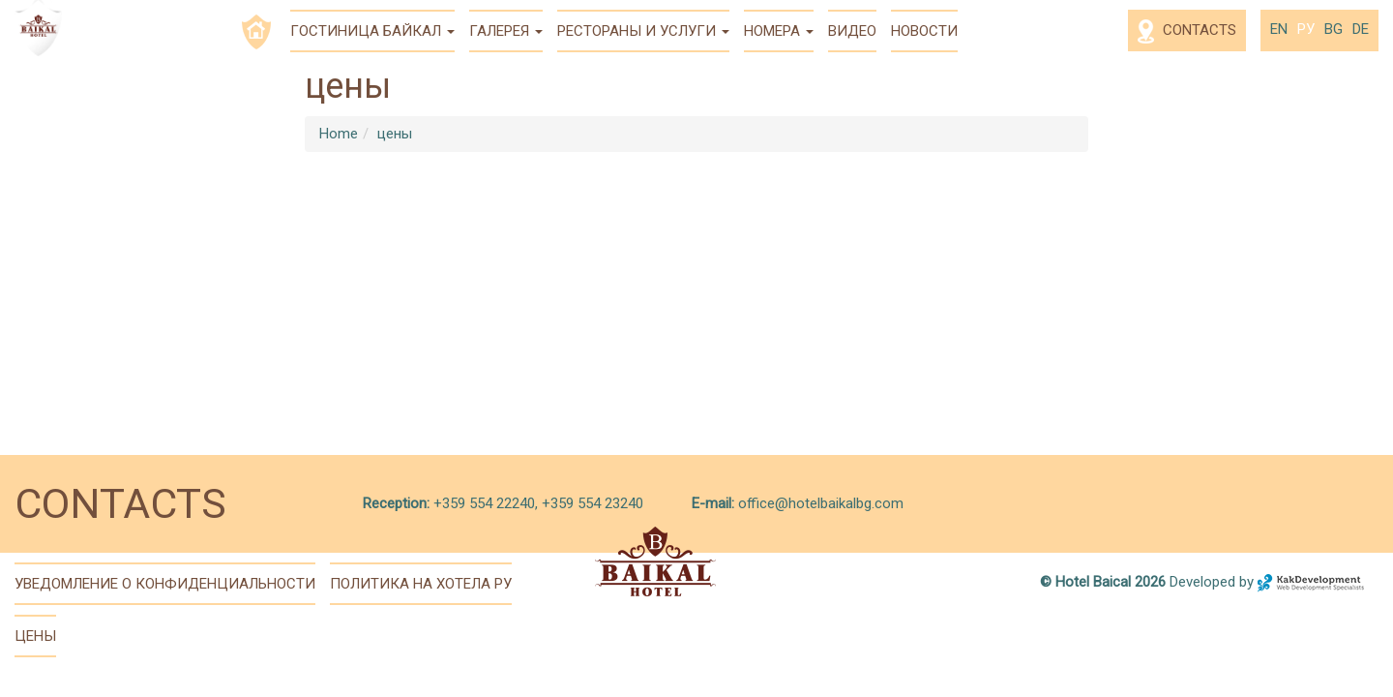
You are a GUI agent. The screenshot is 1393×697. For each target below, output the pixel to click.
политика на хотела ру (421, 583)
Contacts (1187, 31)
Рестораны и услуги (643, 31)
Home (338, 133)
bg (1333, 29)
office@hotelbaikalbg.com (821, 503)
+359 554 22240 (482, 503)
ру (1306, 29)
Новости (924, 31)
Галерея (506, 31)
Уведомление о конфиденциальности (165, 583)
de (1360, 29)
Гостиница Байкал (372, 31)
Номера (779, 31)
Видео (852, 31)
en (1279, 29)
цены (394, 133)
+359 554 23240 (592, 503)
